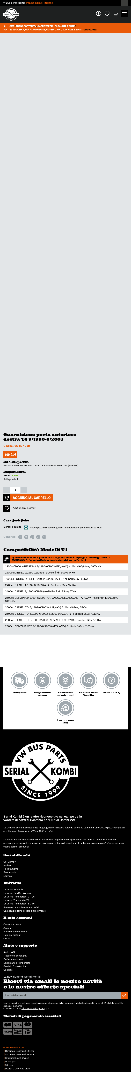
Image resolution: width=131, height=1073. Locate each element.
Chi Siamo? (9, 861)
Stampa (7, 876)
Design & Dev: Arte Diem (17, 1069)
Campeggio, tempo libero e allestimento (24, 910)
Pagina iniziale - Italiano (41, 3)
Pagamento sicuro (13, 959)
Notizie (7, 865)
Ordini (6, 938)
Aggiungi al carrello (32, 498)
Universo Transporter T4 (16, 900)
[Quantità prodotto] (15, 490)
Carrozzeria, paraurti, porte (56, 26)
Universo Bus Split (13, 889)
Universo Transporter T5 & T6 (19, 903)
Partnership (9, 872)
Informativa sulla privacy (33, 1008)
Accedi (7, 928)
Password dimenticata (15, 931)
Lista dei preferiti (12, 935)
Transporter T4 (26, 26)
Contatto (8, 969)
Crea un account (12, 924)
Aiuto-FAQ (9, 952)
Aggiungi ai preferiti (24, 507)
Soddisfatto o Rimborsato (16, 962)
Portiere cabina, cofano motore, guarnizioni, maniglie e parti (43, 30)
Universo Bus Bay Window (17, 893)
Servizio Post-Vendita (14, 966)
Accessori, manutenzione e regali (21, 907)
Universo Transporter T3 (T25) (19, 896)
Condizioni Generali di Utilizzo (19, 1051)
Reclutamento (10, 868)
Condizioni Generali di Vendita (19, 1054)
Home (11, 26)
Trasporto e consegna (15, 955)
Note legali (10, 1061)
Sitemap (9, 1065)
